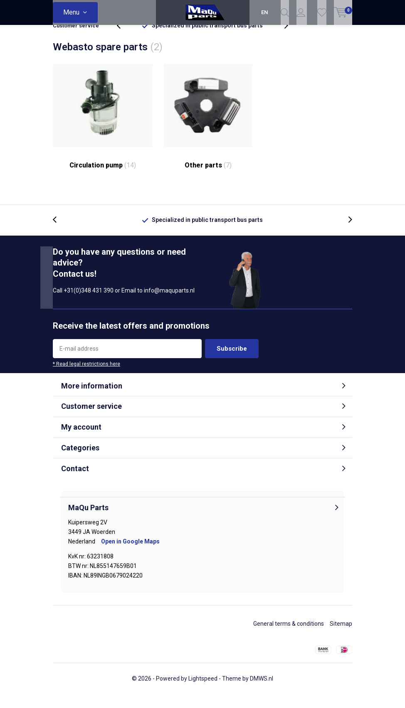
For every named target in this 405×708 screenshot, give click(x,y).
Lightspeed (202, 692)
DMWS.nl (261, 692)
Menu (71, 12)
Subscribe (232, 362)
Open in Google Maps (130, 555)
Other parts (208, 130)
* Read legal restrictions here (86, 377)
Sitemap (341, 637)
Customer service (76, 39)
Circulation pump (103, 130)
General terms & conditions (288, 637)
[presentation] (123, 39)
